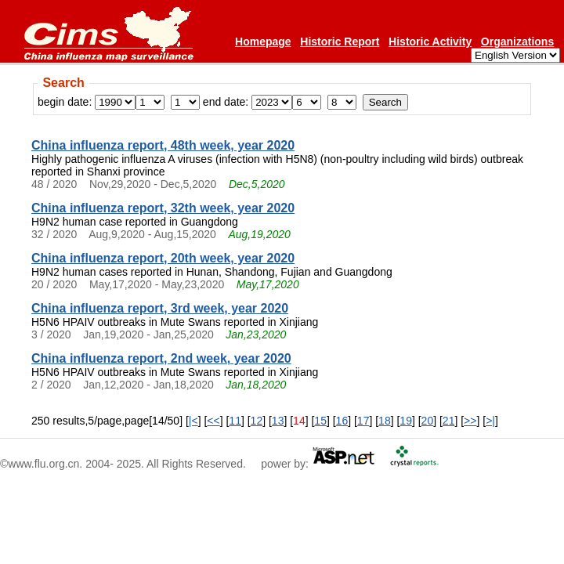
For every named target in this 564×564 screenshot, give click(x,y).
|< (193, 420)
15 (320, 420)
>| (490, 420)
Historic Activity (430, 41)
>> (470, 420)
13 (278, 420)
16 (342, 420)
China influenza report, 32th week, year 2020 (163, 208)
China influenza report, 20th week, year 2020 (163, 258)
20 (427, 420)
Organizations (517, 41)
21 (449, 420)
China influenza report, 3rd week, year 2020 (159, 308)
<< (213, 420)
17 (363, 420)
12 (257, 420)
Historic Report (339, 41)
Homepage (263, 41)
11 (235, 420)
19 (406, 420)
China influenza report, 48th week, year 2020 (163, 145)
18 (384, 420)
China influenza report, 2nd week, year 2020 (161, 358)
